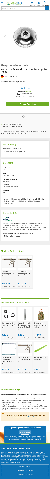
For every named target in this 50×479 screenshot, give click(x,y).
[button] (4, 37)
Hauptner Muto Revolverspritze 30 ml (8, 274)
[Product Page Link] (9, 269)
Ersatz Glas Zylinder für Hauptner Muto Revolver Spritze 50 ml (24, 326)
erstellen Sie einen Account (33, 417)
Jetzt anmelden (25, 432)
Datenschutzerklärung (25, 475)
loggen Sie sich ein (16, 417)
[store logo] (14, 3)
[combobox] (25, 8)
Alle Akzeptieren (25, 466)
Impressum (17, 462)
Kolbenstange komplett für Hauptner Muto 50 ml (8, 360)
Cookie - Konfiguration (25, 470)
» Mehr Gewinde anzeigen (12, 236)
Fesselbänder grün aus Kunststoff (40, 358)
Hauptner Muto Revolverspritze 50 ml (24, 274)
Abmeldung (11, 436)
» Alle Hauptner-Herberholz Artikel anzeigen (18, 233)
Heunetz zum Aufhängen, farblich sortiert (40, 325)
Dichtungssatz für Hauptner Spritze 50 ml (8, 325)
